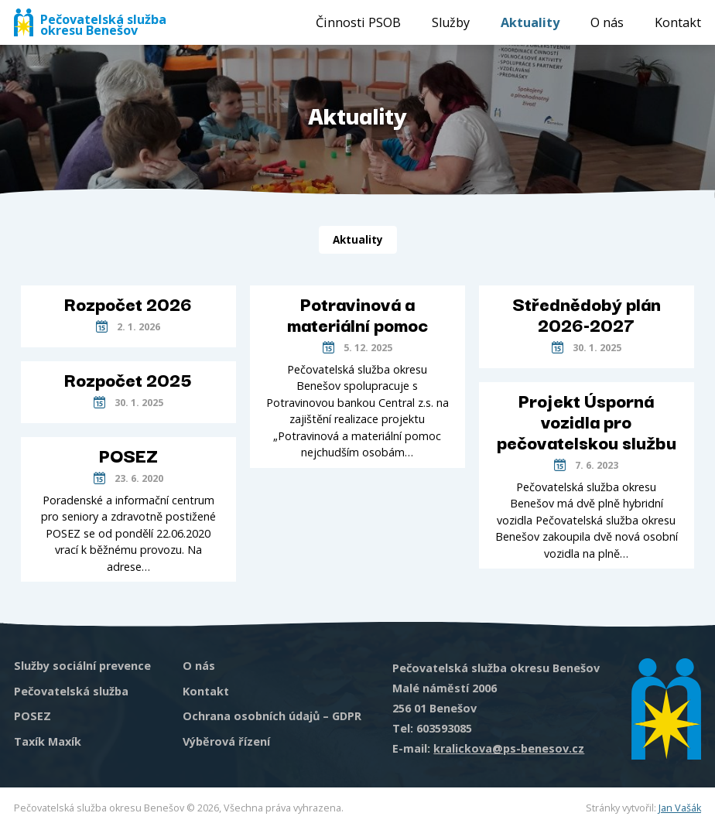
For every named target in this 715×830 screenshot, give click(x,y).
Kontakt (678, 22)
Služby (451, 22)
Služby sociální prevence (82, 665)
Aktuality (530, 22)
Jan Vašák (680, 808)
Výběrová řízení (226, 741)
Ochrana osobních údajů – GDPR (272, 716)
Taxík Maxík (47, 741)
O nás (607, 22)
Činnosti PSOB (358, 22)
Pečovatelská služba (71, 691)
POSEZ (32, 716)
